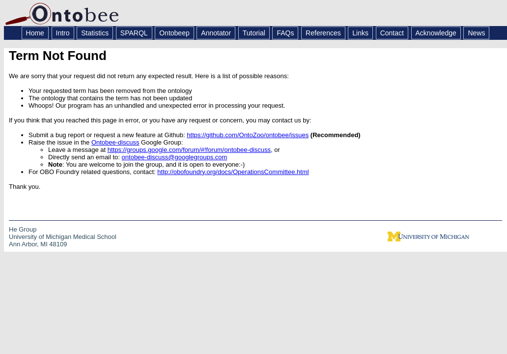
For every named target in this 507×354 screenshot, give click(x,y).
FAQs (285, 33)
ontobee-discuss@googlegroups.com (174, 157)
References (323, 33)
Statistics (95, 33)
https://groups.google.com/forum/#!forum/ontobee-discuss (189, 149)
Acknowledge (436, 33)
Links (360, 33)
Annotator (216, 33)
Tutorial (254, 33)
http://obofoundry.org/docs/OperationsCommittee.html (233, 172)
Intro (63, 33)
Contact (392, 33)
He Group (22, 229)
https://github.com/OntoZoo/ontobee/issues (248, 135)
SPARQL (134, 33)
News (476, 33)
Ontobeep (174, 33)
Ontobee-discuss (115, 142)
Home (35, 33)
